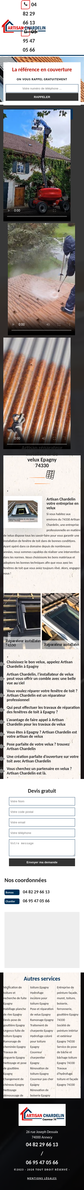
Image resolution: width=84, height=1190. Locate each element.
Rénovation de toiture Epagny (39, 1071)
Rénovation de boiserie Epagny (40, 1092)
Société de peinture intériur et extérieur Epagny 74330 (67, 1033)
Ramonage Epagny (42, 1020)
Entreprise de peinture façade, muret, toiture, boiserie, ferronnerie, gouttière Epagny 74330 (67, 1004)
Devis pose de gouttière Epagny (14, 1022)
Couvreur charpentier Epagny (37, 1057)
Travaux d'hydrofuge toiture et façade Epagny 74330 (67, 1076)
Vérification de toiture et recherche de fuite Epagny (15, 995)
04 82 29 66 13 (30, 13)
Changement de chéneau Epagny (13, 1081)
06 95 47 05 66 (30, 40)
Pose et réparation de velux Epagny (42, 1011)
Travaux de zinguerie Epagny (14, 1054)
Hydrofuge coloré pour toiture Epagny (41, 1041)
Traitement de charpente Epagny (41, 1028)
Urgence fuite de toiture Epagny (13, 1033)
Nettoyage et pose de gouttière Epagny (14, 1068)
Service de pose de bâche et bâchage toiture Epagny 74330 (67, 1055)
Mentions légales (42, 1178)
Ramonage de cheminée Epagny (14, 1044)
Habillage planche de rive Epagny (14, 1011)
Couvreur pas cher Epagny (41, 1081)
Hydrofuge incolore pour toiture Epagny (39, 998)
